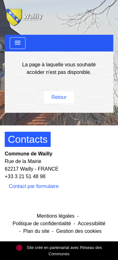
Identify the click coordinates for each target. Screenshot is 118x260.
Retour (58, 97)
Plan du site (36, 231)
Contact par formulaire (34, 186)
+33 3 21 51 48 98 (25, 176)
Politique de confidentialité (42, 223)
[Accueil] (24, 17)
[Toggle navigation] (17, 43)
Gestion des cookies (79, 231)
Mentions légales (56, 216)
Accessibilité (91, 223)
